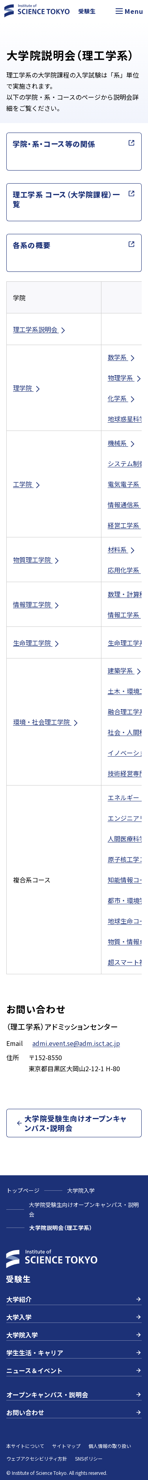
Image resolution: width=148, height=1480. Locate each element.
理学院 (27, 388)
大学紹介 (74, 1299)
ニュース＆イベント (74, 1370)
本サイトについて (25, 1445)
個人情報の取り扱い (109, 1445)
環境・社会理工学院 (46, 722)
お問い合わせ (74, 1412)
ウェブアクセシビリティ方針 (36, 1458)
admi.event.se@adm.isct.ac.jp (76, 1043)
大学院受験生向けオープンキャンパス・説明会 (84, 1209)
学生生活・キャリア (74, 1352)
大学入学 (74, 1317)
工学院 (27, 484)
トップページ (22, 1190)
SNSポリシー (89, 1458)
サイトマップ (66, 1445)
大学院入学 (81, 1190)
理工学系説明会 (40, 329)
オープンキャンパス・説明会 (74, 1394)
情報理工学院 (36, 604)
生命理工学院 (36, 643)
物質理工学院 (36, 560)
